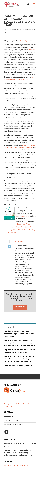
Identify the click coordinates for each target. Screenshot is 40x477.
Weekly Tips (24, 41)
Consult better (11, 420)
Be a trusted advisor (13, 424)
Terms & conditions (25, 404)
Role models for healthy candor (18, 366)
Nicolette (31, 50)
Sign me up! (20, 307)
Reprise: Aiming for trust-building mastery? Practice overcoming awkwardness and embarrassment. (19, 343)
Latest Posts (17, 241)
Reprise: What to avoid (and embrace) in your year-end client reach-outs (19, 333)
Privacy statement (10, 404)
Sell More (8, 416)
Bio (6, 241)
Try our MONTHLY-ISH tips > (16, 465)
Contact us (8, 406)
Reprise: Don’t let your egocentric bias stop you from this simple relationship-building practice (19, 358)
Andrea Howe (11, 29)
